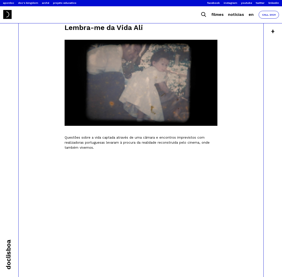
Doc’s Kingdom (28, 3)
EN (251, 14)
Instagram (230, 3)
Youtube (246, 3)
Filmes (217, 14)
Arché (45, 3)
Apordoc (8, 3)
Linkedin (273, 3)
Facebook (213, 3)
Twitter (260, 3)
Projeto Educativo (64, 3)
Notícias (236, 14)
